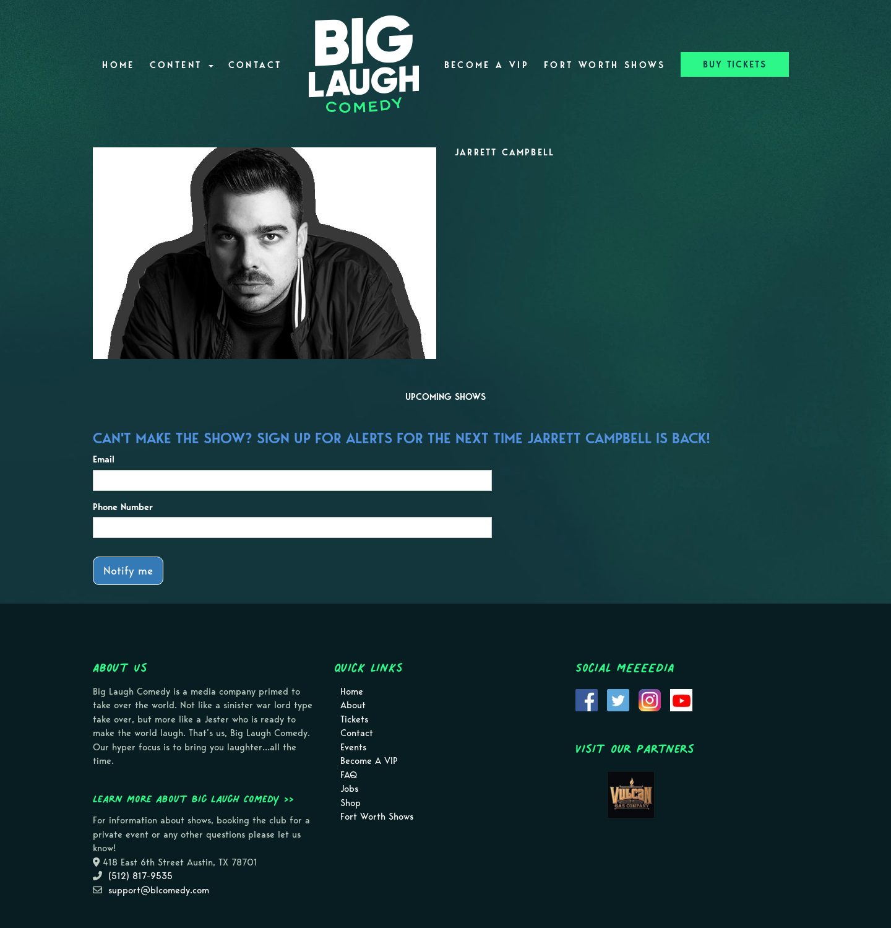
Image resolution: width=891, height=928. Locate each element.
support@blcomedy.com (158, 890)
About (353, 705)
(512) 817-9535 (140, 876)
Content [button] (181, 65)
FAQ (348, 775)
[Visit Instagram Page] (650, 699)
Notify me (128, 570)
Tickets (354, 719)
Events (353, 747)
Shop (350, 803)
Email (103, 459)
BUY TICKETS (735, 64)
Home (118, 65)
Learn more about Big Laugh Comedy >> (193, 798)
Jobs (349, 788)
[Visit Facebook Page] (586, 699)
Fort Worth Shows (605, 65)
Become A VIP (486, 65)
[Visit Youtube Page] (681, 699)
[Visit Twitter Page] (618, 699)
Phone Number (123, 507)
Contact (255, 65)
